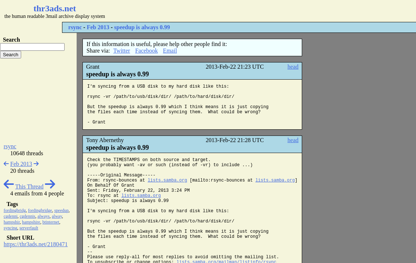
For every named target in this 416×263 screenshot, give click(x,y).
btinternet (50, 222)
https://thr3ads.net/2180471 (36, 244)
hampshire (31, 222)
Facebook (146, 50)
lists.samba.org (167, 180)
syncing (10, 227)
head (293, 67)
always (44, 216)
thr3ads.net (55, 8)
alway (57, 216)
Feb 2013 (98, 27)
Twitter (121, 50)
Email (170, 50)
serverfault (28, 227)
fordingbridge (40, 210)
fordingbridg (15, 210)
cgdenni (11, 216)
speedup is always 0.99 (142, 27)
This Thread (29, 186)
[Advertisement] (217, 11)
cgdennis (27, 216)
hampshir (12, 222)
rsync (75, 27)
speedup (61, 210)
